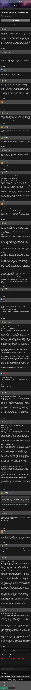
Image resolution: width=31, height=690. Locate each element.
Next (27, 24)
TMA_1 (3, 15)
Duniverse (9, 16)
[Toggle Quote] (2, 496)
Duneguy (6, 51)
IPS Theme (9, 679)
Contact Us (18, 679)
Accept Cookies (4, 688)
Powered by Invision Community (15, 680)
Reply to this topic (15, 20)
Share (7, 669)
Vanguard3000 (7, 530)
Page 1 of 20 (15, 24)
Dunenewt (6, 100)
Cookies (22, 679)
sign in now (23, 656)
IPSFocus (13, 679)
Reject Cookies (11, 688)
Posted (8, 29)
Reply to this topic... (6, 662)
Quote (4, 48)
